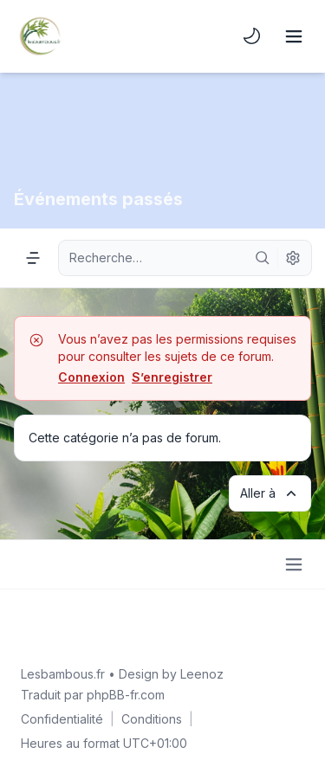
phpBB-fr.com (126, 694)
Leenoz (202, 674)
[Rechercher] (262, 258)
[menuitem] (252, 36)
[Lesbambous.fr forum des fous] (40, 36)
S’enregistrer (172, 377)
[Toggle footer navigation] (293, 564)
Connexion (91, 377)
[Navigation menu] (33, 258)
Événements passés (98, 199)
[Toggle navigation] (293, 36)
